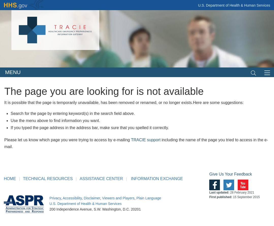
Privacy (55, 198)
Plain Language (148, 198)
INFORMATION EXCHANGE (157, 179)
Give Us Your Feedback (230, 174)
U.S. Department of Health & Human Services (234, 5)
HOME (10, 179)
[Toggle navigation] (253, 72)
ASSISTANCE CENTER (101, 179)
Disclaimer (92, 198)
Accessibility (72, 198)
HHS (24, 5)
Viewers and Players (118, 198)
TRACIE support (145, 140)
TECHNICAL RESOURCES (48, 179)
